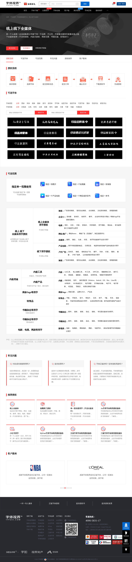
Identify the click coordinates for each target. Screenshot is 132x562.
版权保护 (99, 10)
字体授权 (41, 520)
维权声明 (59, 523)
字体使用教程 (31, 520)
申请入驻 (59, 532)
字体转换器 (42, 539)
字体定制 (88, 10)
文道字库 (51, 535)
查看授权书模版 (40, 48)
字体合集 (56, 10)
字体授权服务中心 (22, 17)
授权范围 (59, 526)
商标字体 (41, 529)
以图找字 (46, 9)
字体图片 (41, 532)
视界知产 (41, 535)
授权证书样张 (31, 526)
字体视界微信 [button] (71, 520)
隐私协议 (59, 535)
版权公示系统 (31, 523)
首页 (25, 10)
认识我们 (59, 520)
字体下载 (34, 10)
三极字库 (51, 532)
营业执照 (59, 529)
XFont (50, 526)
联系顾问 (26, 48)
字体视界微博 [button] (71, 537)
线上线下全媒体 (33, 17)
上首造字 (51, 539)
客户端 (66, 10)
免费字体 (41, 526)
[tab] (71, 521)
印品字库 (51, 520)
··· (107, 10)
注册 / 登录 (121, 4)
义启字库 (51, 523)
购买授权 (77, 10)
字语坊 (50, 529)
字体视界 (13, 17)
